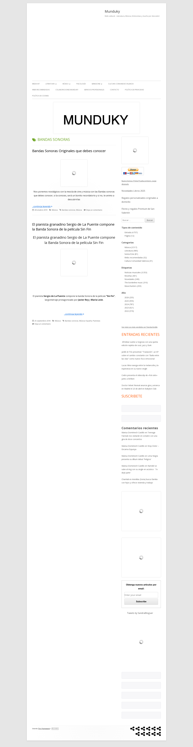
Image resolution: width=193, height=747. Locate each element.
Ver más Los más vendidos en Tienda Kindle (139, 327)
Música (65, 84)
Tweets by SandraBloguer (140, 613)
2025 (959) (129, 301)
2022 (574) (129, 311)
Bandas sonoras (68, 210)
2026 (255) (129, 297)
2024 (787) (129, 304)
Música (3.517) (131, 247)
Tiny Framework (44, 729)
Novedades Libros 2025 (133, 190)
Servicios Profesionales (94, 90)
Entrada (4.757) (131, 232)
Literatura (50, 84)
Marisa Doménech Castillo (133, 432)
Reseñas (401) (131, 276)
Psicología (81, 84)
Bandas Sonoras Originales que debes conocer (69, 150)
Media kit (36, 84)
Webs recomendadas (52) (136, 257)
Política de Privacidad (134, 90)
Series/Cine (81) (131, 254)
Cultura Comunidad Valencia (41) (139, 261)
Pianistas (96, 321)
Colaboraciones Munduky (66, 90)
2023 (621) (129, 307)
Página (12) (129, 235)
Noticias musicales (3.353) (136, 272)
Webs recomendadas (41, 90)
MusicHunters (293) (133, 286)
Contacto (114, 90)
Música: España (85, 321)
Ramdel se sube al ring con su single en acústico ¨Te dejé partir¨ (140, 469)
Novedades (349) (132, 279)
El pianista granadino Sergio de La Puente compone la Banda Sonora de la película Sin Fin (73, 227)
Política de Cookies (40, 96)
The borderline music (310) (136, 282)
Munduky (112, 11)
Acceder (55, 729)
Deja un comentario (94, 210)
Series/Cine (96, 84)
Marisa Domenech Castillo (133, 466)
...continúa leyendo (42, 206)
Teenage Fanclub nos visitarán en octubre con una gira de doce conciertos (139, 435)
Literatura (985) (131, 250)
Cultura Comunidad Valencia (121, 84)
